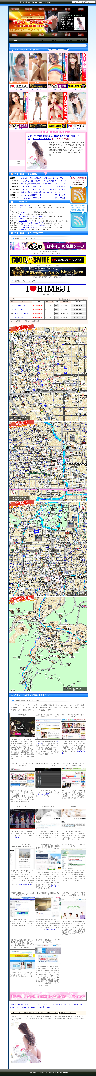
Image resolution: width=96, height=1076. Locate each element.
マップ (39, 1004)
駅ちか (41, 223)
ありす (73, 122)
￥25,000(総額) (37, 317)
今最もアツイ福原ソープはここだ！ (24, 30)
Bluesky (33, 1007)
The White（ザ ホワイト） (31, 227)
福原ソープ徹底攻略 (16, 1004)
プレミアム (22, 207)
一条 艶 (34, 122)
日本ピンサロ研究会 (44, 794)
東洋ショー (18, 837)
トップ (27, 1004)
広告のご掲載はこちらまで (76, 1004)
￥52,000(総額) (37, 313)
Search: (21, 299)
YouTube (48, 1007)
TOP (15, 40)
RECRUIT (81, 40)
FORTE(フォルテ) (24, 212)
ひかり (15, 82)
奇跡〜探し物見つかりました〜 (76, 82)
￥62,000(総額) (37, 305)
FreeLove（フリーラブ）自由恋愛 (34, 225)
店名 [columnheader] (23, 302)
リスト (33, 1004)
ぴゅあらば (23, 223)
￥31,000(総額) (37, 309)
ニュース (45, 1004)
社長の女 (22, 214)
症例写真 (53, 886)
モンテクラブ (23, 229)
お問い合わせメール (59, 1004)
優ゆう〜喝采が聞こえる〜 (18, 122)
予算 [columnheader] (51, 302)
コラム (12, 1007)
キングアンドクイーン (22, 313)
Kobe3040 (22, 218)
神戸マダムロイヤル (25, 205)
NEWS (54, 40)
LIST (28, 40)
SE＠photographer (25, 884)
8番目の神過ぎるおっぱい (57, 122)
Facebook (41, 1007)
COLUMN (67, 40)
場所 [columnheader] (12, 302)
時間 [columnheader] (47, 302)
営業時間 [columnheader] (65, 302)
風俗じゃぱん (33, 223)
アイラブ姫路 (23, 221)
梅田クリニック (51, 929)
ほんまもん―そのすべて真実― (57, 82)
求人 (17, 1007)
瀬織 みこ (38, 82)
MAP (41, 40)
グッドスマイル (36, 216)
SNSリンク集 (25, 1007)
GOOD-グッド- (23, 216)
